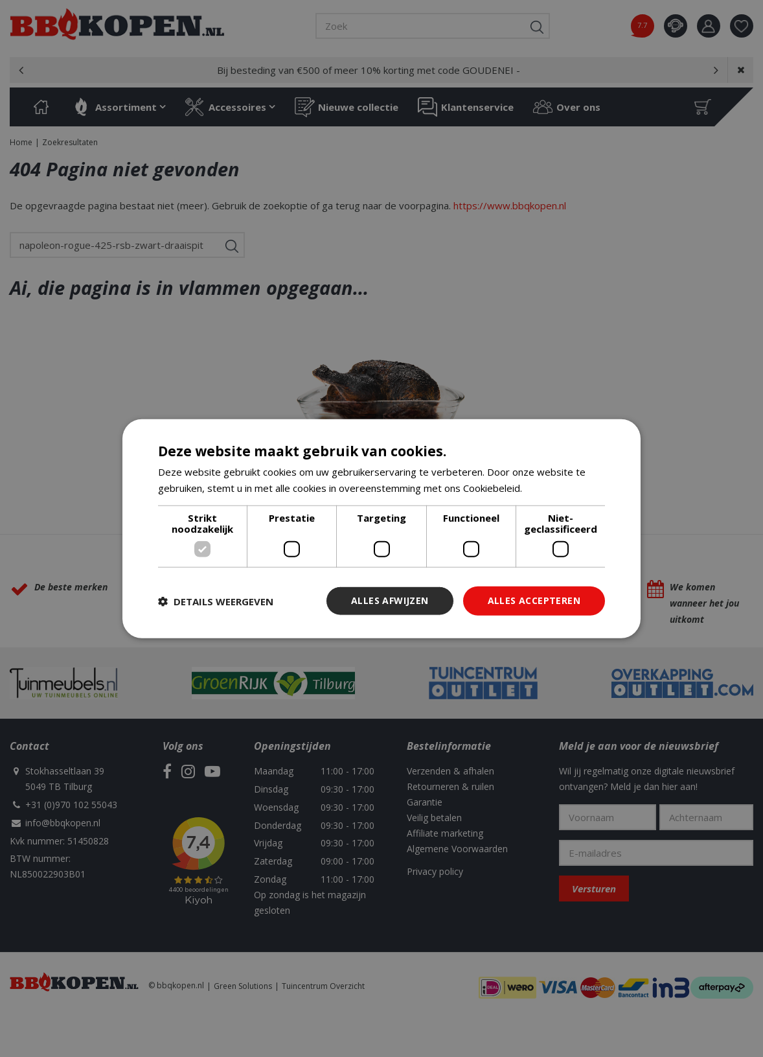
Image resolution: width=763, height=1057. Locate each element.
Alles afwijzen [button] (390, 600)
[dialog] (381, 528)
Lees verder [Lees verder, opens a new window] (552, 487)
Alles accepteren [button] (534, 600)
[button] (215, 601)
